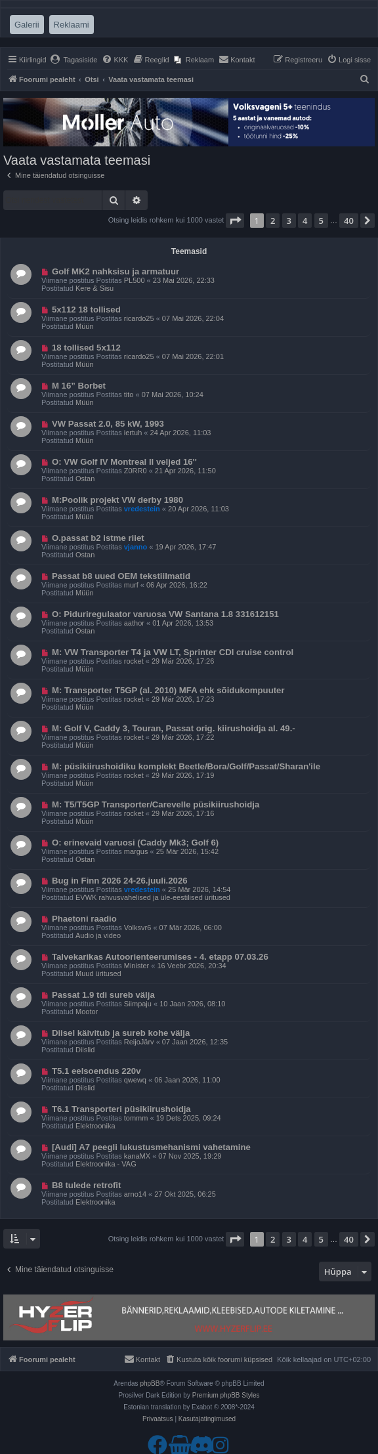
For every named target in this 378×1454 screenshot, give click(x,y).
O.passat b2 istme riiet (98, 538)
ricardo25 (139, 318)
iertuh (133, 433)
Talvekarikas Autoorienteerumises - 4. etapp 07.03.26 (160, 957)
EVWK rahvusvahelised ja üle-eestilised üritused (152, 897)
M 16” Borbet (79, 386)
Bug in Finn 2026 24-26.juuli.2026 (120, 881)
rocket (134, 661)
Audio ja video (98, 935)
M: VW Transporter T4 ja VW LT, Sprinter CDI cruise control (172, 652)
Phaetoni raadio (84, 919)
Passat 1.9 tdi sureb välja (103, 995)
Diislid (84, 1050)
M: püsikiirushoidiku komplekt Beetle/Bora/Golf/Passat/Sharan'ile (186, 766)
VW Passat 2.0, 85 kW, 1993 (108, 424)
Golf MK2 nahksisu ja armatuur (115, 271)
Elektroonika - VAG (105, 1164)
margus (136, 851)
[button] (235, 220)
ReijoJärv (139, 1042)
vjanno (135, 547)
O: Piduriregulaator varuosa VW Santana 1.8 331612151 (165, 614)
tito (129, 394)
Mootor (86, 1012)
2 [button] (272, 220)
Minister (137, 966)
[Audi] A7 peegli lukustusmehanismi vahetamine (151, 1147)
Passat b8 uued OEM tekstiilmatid (121, 576)
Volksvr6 (138, 927)
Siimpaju (138, 1004)
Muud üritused (98, 973)
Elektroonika (95, 1126)
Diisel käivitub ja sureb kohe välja (121, 1033)
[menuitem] (74, 60)
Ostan (84, 478)
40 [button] (349, 220)
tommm (136, 1118)
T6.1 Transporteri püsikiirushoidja (121, 1109)
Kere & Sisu (94, 288)
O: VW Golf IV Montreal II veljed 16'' (124, 462)
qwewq (135, 1080)
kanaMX (137, 1156)
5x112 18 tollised (86, 309)
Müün (84, 326)
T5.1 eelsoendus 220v (96, 1071)
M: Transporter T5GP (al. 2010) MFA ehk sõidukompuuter (168, 690)
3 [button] (289, 220)
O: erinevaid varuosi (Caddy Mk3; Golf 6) (135, 842)
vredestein (142, 509)
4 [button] (305, 220)
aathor (134, 623)
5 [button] (321, 220)
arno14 (135, 1194)
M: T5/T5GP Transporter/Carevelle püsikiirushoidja (155, 804)
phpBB (149, 1383)
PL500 (134, 280)
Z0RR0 (135, 471)
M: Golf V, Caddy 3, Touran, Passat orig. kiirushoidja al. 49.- (173, 728)
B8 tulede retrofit (86, 1185)
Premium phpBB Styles (226, 1395)
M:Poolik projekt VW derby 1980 (117, 500)
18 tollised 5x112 (86, 348)
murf (131, 585)
